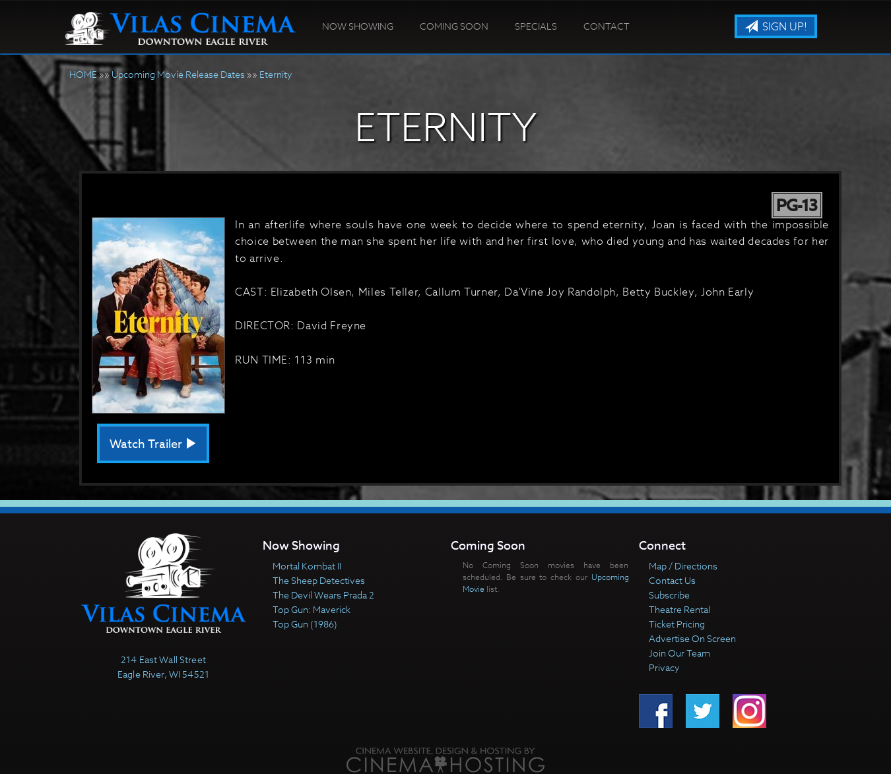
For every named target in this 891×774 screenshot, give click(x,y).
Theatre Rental (679, 609)
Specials (536, 26)
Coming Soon (454, 26)
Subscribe (669, 595)
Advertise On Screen (692, 638)
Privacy (664, 667)
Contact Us (672, 580)
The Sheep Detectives (319, 580)
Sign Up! (775, 27)
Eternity (275, 74)
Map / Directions (683, 566)
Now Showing (357, 26)
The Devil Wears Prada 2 (323, 595)
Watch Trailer (153, 444)
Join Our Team (679, 653)
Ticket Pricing (677, 624)
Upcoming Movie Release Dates (178, 74)
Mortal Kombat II (307, 566)
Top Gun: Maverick (311, 609)
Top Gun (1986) (305, 624)
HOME (83, 74)
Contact (606, 26)
